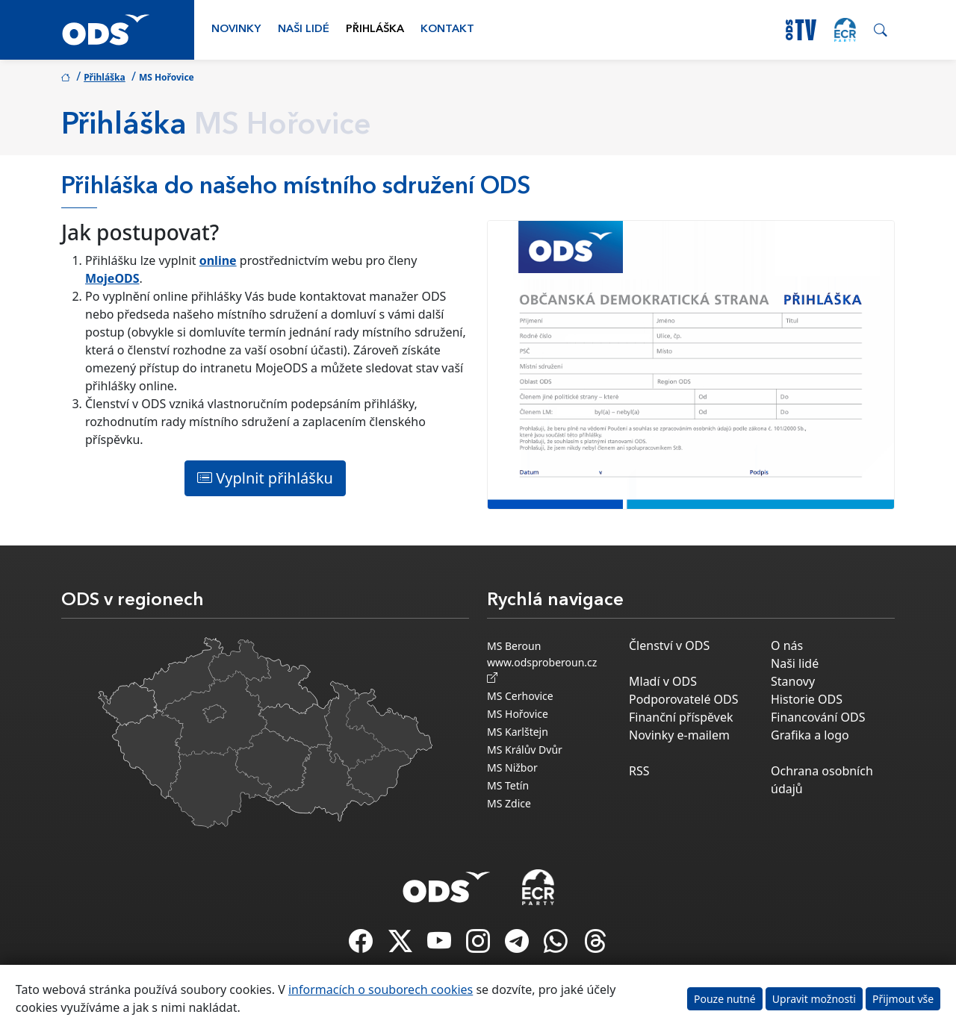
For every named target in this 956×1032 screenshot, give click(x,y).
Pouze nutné (725, 999)
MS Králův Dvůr (524, 749)
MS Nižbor (512, 767)
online (218, 260)
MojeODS (112, 278)
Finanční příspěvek (681, 717)
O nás (787, 645)
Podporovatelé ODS (684, 699)
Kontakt (447, 29)
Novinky (236, 29)
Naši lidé (303, 29)
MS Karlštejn (517, 732)
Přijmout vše (903, 999)
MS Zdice (509, 803)
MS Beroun (514, 646)
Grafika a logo (810, 735)
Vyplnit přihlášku (265, 478)
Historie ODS (806, 699)
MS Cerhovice (520, 696)
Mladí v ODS (663, 681)
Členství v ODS (669, 645)
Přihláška (375, 29)
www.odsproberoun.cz (545, 670)
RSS (639, 771)
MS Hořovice (517, 714)
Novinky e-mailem (679, 735)
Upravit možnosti (814, 999)
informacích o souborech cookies (380, 989)
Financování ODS (818, 717)
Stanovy (793, 681)
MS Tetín (508, 785)
